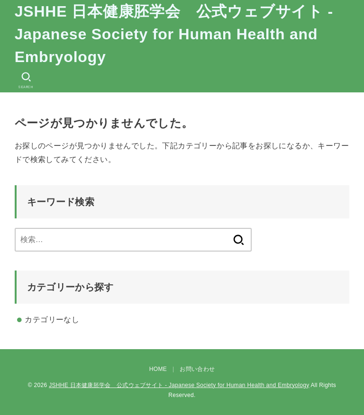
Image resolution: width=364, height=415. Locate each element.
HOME (158, 369)
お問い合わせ (197, 369)
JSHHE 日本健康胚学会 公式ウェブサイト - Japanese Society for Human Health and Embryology (174, 34)
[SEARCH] (26, 80)
